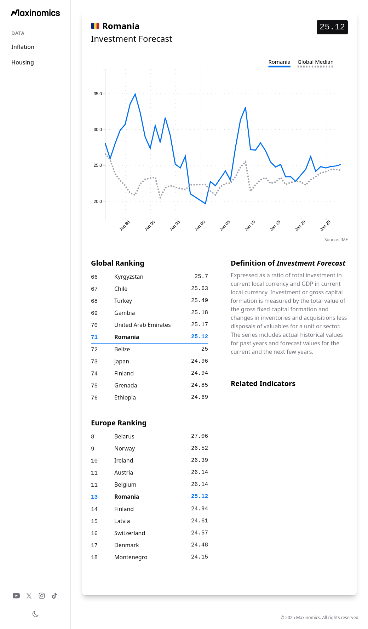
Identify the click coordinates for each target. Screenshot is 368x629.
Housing (22, 62)
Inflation (22, 47)
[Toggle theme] (35, 614)
